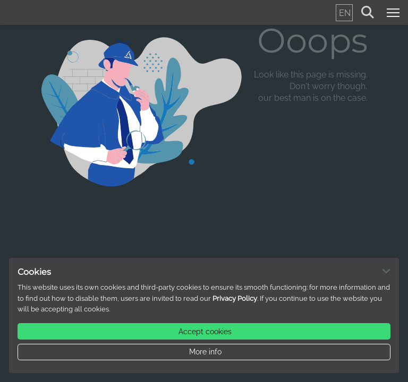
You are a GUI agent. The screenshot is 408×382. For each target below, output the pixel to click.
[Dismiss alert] (386, 270)
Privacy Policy (234, 298)
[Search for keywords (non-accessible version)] (367, 12)
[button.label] (204, 331)
